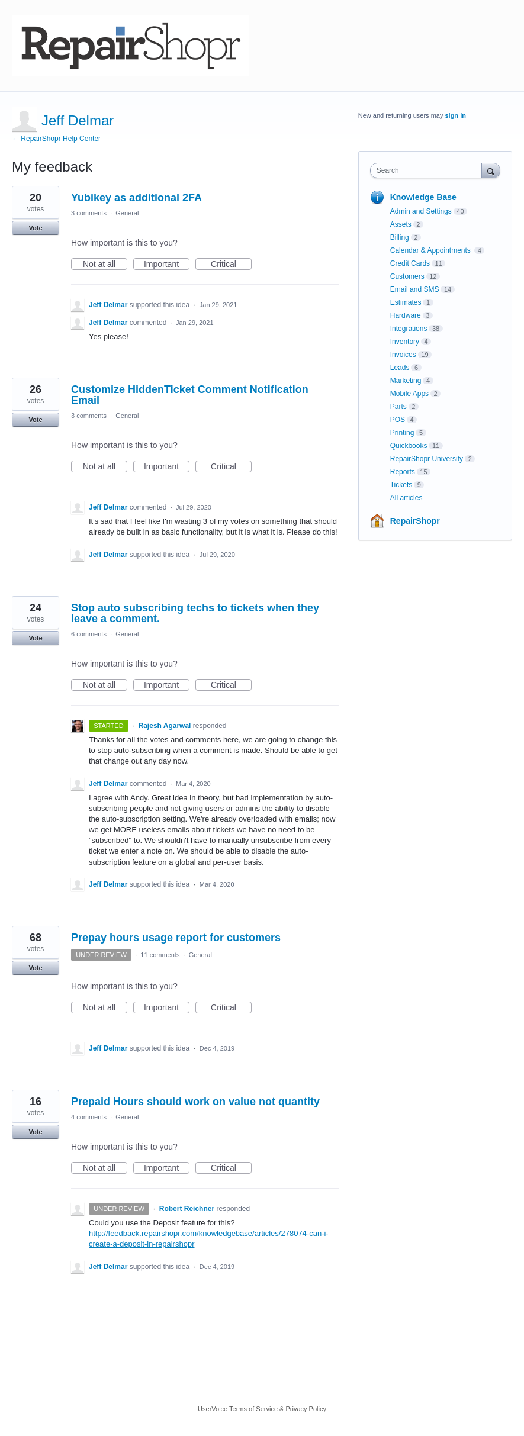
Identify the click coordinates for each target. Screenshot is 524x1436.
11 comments (159, 954)
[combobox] (428, 170)
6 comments (89, 633)
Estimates (406, 302)
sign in (455, 115)
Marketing (406, 380)
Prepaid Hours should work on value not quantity (195, 1101)
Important (166, 264)
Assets (401, 224)
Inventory (404, 341)
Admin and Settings (421, 211)
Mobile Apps (409, 393)
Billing (399, 237)
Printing (402, 433)
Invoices (403, 354)
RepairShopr (415, 521)
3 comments (89, 213)
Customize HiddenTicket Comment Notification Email (189, 395)
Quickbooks (408, 446)
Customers (407, 276)
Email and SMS (414, 289)
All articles (406, 498)
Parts (398, 407)
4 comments (89, 1117)
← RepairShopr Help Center (56, 138)
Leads (400, 367)
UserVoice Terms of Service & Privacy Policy (262, 1408)
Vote (35, 227)
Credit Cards (410, 263)
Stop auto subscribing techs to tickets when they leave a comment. (195, 613)
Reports (402, 472)
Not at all (105, 264)
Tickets (401, 485)
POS (397, 420)
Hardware (405, 315)
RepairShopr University (426, 459)
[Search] (490, 170)
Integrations (408, 328)
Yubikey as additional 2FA (136, 198)
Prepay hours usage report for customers (176, 938)
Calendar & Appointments (431, 250)
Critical (231, 264)
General (127, 213)
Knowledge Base (423, 197)
